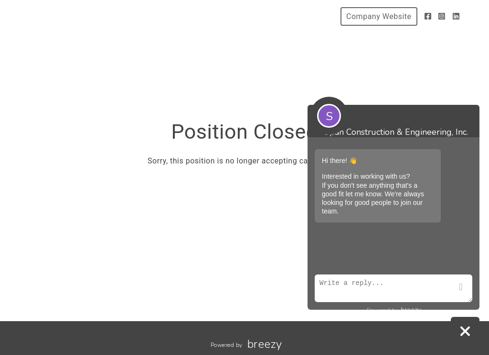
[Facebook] (428, 16)
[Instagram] (442, 16)
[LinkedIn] (456, 16)
